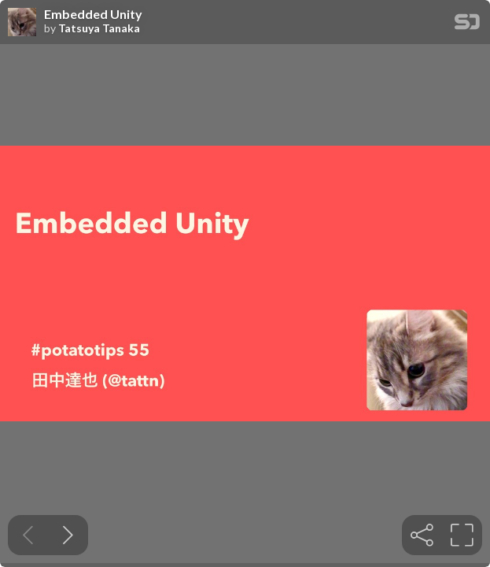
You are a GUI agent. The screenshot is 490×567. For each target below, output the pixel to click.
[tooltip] (422, 535)
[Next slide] (68, 535)
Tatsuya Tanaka (99, 28)
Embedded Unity (93, 14)
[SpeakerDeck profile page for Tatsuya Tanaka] (22, 23)
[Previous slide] (28, 535)
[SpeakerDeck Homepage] (467, 24)
